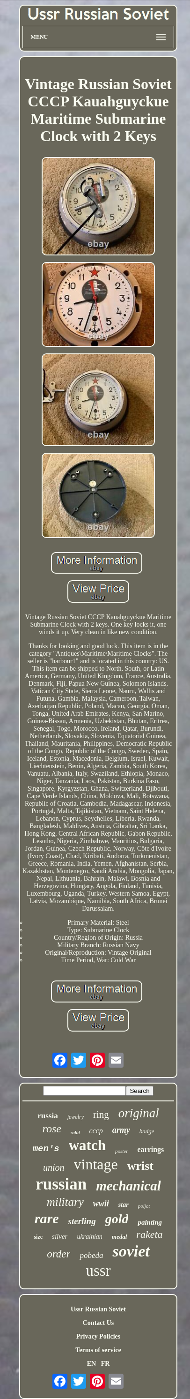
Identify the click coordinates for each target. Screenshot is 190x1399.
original (138, 1113)
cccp (95, 1131)
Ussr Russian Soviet (98, 1309)
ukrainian (89, 1236)
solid (75, 1132)
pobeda (91, 1255)
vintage (96, 1164)
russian (61, 1184)
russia (47, 1115)
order (58, 1254)
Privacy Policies (98, 1336)
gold (117, 1219)
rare (47, 1218)
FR (105, 1363)
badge (146, 1131)
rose (51, 1128)
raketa (149, 1234)
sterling (82, 1221)
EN (91, 1363)
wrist (140, 1166)
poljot (144, 1206)
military (65, 1202)
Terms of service (98, 1350)
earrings (150, 1149)
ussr (98, 1270)
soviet (130, 1251)
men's (46, 1149)
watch (87, 1145)
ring (101, 1114)
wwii (101, 1203)
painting (150, 1222)
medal (119, 1236)
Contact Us (98, 1322)
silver (59, 1236)
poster (121, 1151)
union (54, 1167)
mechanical (128, 1185)
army (121, 1130)
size (38, 1237)
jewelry (75, 1117)
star (123, 1204)
